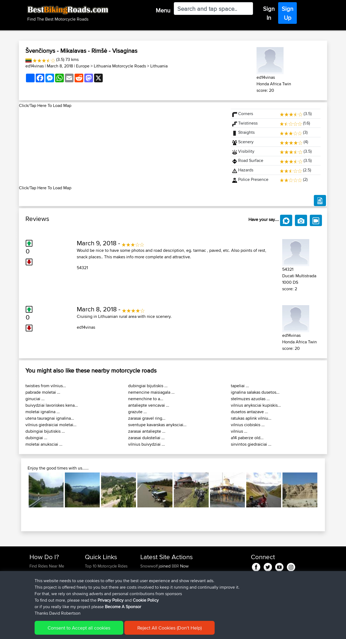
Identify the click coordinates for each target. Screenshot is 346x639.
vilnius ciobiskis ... (248, 425)
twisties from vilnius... (45, 386)
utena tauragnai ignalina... (49, 418)
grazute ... (137, 412)
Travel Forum (96, 572)
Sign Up (287, 13)
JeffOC (146, 572)
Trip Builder (95, 579)
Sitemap (80, 631)
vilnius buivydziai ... (146, 444)
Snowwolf (149, 566)
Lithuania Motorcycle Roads (120, 66)
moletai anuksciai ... (43, 444)
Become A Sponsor (46, 592)
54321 (82, 268)
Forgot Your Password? (50, 585)
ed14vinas (34, 66)
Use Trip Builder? (44, 572)
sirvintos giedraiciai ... (251, 444)
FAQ (33, 598)
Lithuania (159, 66)
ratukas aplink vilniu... (251, 418)
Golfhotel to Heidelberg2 (196, 572)
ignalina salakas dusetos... (255, 392)
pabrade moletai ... (42, 392)
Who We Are (96, 585)
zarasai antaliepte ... (146, 431)
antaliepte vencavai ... (148, 405)
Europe (82, 66)
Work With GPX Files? (48, 579)
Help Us (92, 598)
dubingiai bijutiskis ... (45, 431)
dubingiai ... (36, 438)
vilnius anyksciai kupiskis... (256, 405)
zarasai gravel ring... (146, 418)
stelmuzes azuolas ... (250, 399)
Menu (163, 10)
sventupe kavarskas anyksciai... (157, 425)
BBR (175, 566)
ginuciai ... (35, 399)
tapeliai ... (240, 386)
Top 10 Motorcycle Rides (106, 566)
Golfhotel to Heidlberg (193, 585)
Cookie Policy (129, 631)
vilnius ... (239, 431)
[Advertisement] (121, 147)
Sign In (269, 13)
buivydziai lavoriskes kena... (51, 405)
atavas (146, 598)
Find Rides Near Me (46, 566)
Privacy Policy (102, 631)
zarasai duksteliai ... (146, 438)
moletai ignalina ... (42, 412)
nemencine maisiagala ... (151, 392)
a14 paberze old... (247, 438)
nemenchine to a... (145, 399)
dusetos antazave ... (249, 412)
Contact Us (94, 592)
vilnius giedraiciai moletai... (50, 425)
